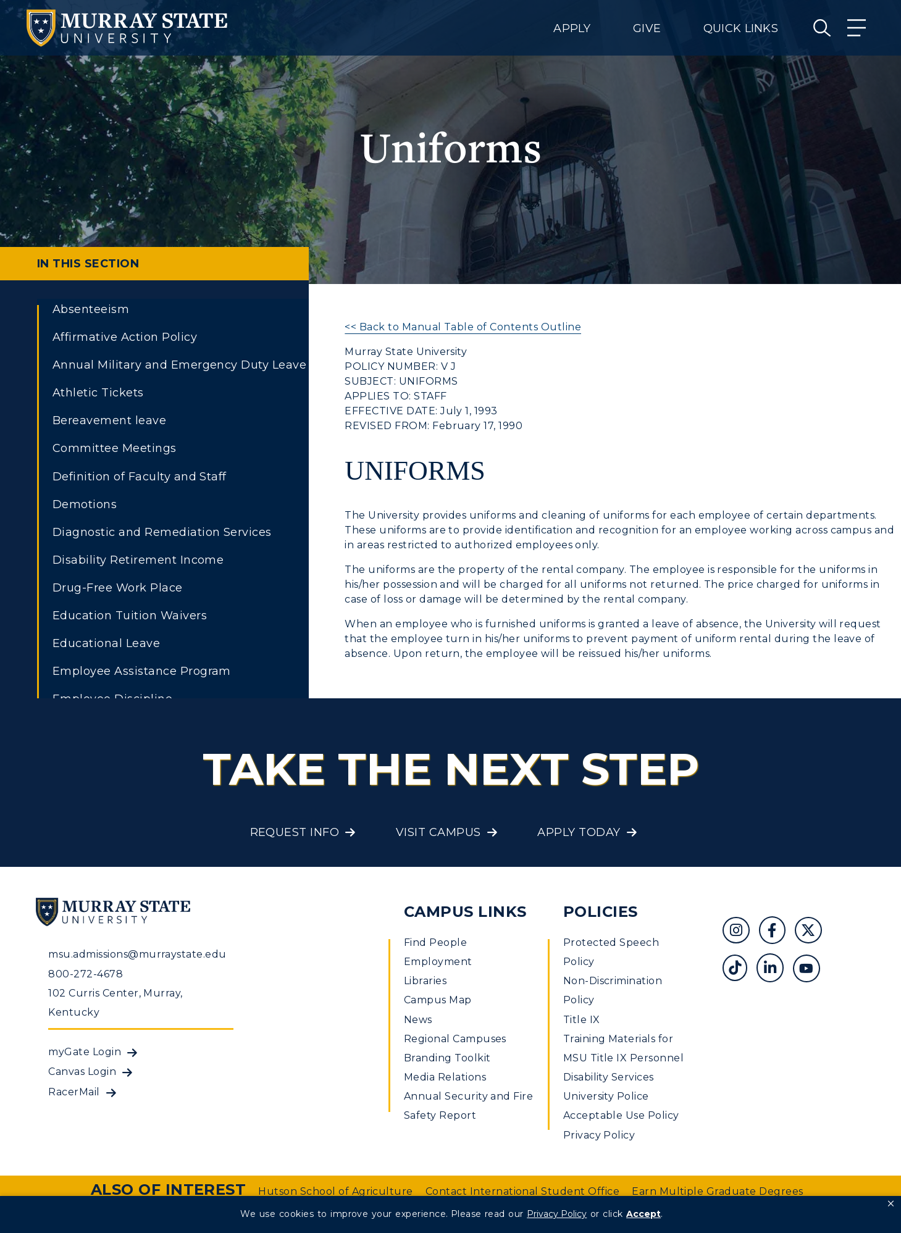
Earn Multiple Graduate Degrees (717, 1191)
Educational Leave (106, 643)
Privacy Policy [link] (557, 1213)
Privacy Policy (599, 1135)
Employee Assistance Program (141, 671)
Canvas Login (82, 1071)
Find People (435, 942)
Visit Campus (438, 832)
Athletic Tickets (98, 392)
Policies (600, 912)
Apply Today (578, 832)
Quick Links (740, 28)
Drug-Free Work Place (117, 588)
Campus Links (465, 912)
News (418, 1020)
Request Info (295, 832)
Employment (438, 962)
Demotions (84, 504)
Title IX (581, 1020)
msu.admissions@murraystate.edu (137, 954)
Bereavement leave (109, 420)
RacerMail (73, 1092)
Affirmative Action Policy (124, 337)
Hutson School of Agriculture (335, 1191)
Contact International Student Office (522, 1191)
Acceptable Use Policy (621, 1115)
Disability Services (608, 1077)
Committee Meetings (114, 448)
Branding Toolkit (447, 1058)
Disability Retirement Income (138, 560)
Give (647, 28)
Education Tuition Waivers (129, 615)
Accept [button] (643, 1213)
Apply (571, 28)
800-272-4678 (85, 974)
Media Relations (445, 1077)
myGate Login (84, 1052)
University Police (606, 1096)
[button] (891, 1204)
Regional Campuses (455, 1039)
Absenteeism (90, 309)
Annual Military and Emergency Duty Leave (179, 365)
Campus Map (438, 1000)
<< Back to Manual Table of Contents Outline (463, 327)
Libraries (425, 981)
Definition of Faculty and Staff (139, 476)
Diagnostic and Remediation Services (162, 532)
